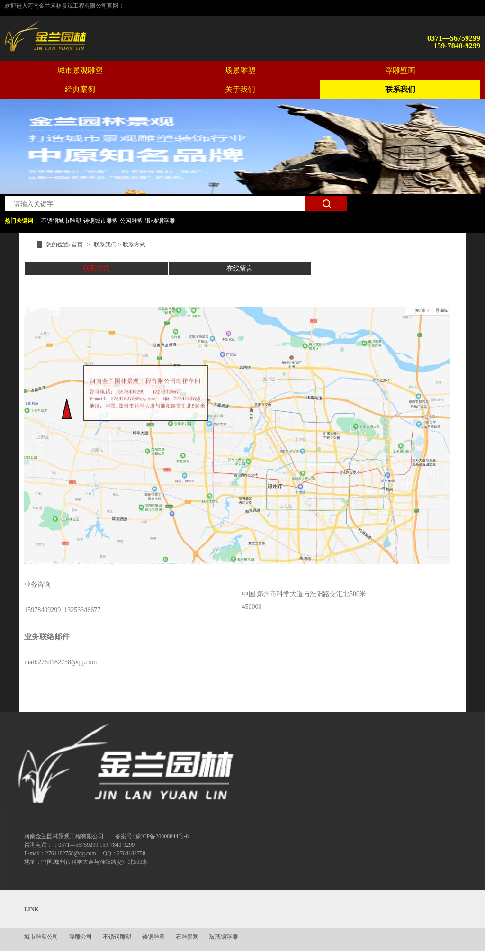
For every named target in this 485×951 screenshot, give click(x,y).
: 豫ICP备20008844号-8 (160, 836)
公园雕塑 (131, 220)
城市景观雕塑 (80, 70)
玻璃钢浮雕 (223, 936)
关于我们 (240, 89)
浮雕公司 (80, 936)
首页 (78, 244)
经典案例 (80, 89)
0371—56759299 (453, 38)
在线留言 (239, 268)
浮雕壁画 (400, 70)
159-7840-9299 (456, 46)
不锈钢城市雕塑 (61, 220)
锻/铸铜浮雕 (160, 220)
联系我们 (400, 89)
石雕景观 (187, 936)
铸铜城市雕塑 (100, 220)
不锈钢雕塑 (117, 936)
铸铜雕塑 (153, 936)
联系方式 (134, 244)
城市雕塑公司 (41, 936)
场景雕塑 (240, 70)
